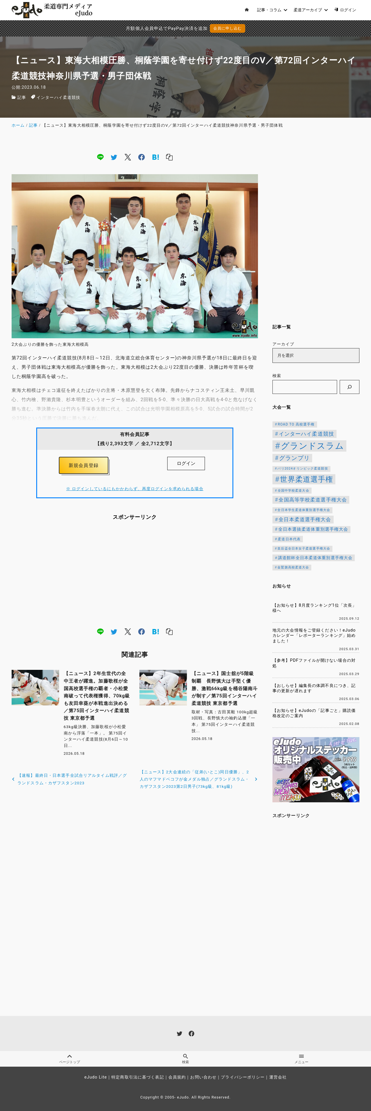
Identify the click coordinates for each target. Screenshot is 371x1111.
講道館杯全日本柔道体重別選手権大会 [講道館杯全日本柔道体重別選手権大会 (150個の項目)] (315, 557)
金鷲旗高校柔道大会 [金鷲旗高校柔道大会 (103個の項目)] (293, 567)
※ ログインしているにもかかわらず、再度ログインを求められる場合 (134, 488)
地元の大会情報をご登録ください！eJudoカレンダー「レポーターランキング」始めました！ (314, 635)
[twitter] (114, 156)
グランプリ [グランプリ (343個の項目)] (294, 457)
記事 (21, 97)
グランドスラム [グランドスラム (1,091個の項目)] (312, 446)
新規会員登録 (84, 465)
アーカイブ (283, 344)
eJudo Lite (95, 1077)
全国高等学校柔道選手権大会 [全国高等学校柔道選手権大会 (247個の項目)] (313, 500)
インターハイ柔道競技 (58, 97)
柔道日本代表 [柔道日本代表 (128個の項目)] (289, 539)
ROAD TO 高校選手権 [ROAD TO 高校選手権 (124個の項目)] (296, 424)
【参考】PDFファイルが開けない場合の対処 (314, 663)
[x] (128, 156)
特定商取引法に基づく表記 (137, 1077)
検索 (276, 375)
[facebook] (141, 156)
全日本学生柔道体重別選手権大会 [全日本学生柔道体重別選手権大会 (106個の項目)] (303, 510)
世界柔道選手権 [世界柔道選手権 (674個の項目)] (306, 479)
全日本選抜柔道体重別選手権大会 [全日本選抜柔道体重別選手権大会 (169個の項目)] (313, 529)
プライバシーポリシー (243, 1077)
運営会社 (278, 1077)
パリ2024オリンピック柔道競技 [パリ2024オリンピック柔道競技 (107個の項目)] (302, 468)
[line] (100, 156)
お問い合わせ (203, 1077)
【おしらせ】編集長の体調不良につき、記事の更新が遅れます (314, 688)
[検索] (349, 387)
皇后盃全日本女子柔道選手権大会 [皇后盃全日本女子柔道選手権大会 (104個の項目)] (303, 548)
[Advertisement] (135, 573)
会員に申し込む (227, 28)
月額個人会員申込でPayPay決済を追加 (167, 28)
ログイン (186, 463)
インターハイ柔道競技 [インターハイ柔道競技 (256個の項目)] (306, 434)
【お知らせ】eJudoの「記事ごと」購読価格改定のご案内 (314, 713)
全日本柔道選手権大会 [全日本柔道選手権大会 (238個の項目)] (305, 519)
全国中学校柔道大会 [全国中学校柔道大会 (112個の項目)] (293, 490)
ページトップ (69, 1059)
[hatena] (155, 156)
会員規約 (177, 1077)
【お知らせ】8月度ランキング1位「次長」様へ (314, 608)
